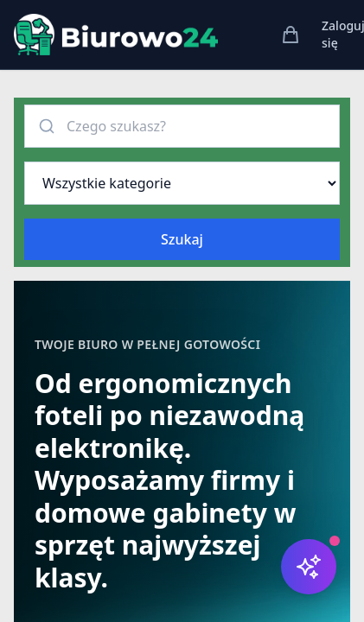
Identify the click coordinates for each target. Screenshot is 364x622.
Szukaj (182, 239)
